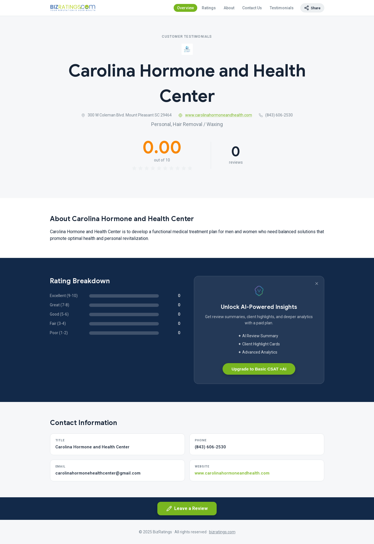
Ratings (209, 8)
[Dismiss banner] (317, 283)
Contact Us (252, 8)
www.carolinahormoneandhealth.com (215, 115)
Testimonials (282, 8)
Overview (185, 8)
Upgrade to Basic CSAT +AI (259, 369)
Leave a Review (187, 508)
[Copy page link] (312, 7)
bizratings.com (222, 532)
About (229, 8)
